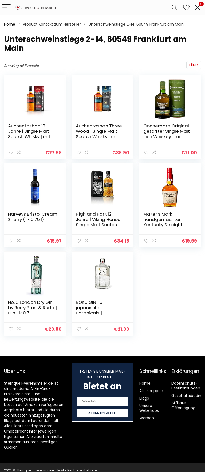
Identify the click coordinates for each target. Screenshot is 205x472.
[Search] (174, 8)
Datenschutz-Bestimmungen (185, 386)
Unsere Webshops (149, 408)
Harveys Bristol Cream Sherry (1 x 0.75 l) (32, 217)
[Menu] (6, 8)
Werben (146, 418)
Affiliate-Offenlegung (183, 405)
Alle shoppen (151, 390)
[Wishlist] (186, 7)
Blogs (144, 398)
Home (9, 24)
